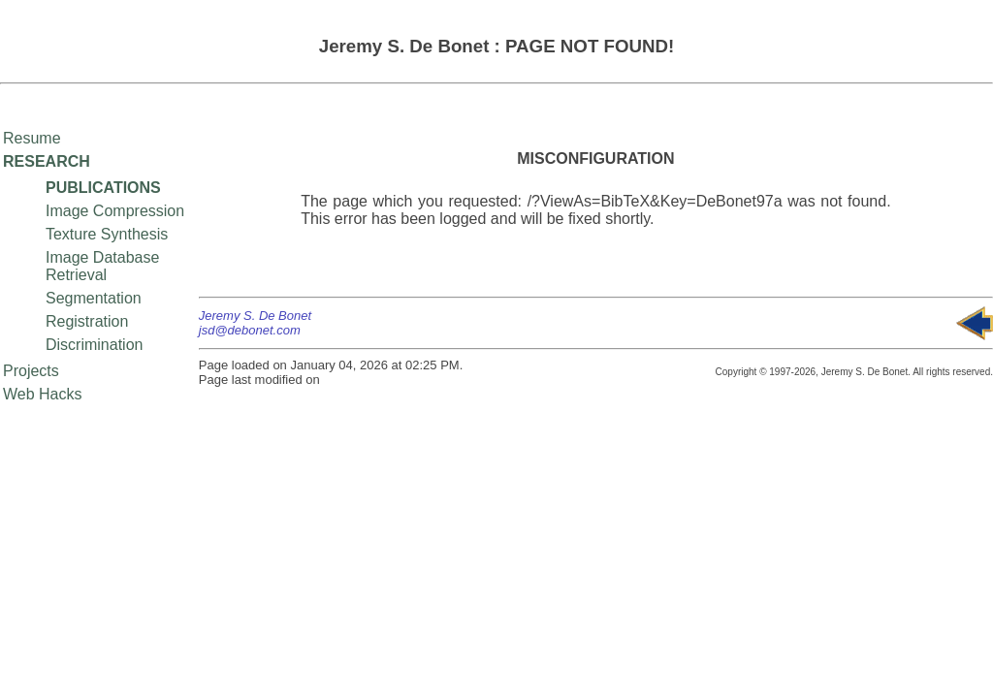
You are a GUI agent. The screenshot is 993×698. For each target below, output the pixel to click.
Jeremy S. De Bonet (255, 315)
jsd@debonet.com (250, 330)
